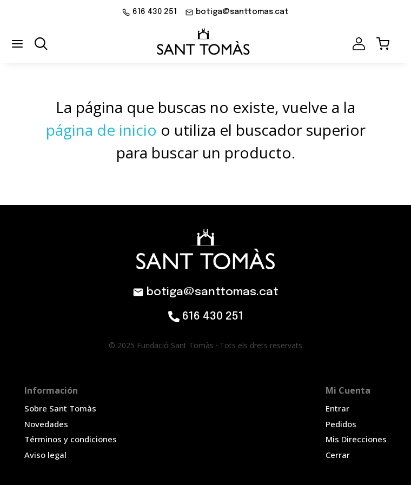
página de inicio (101, 129)
